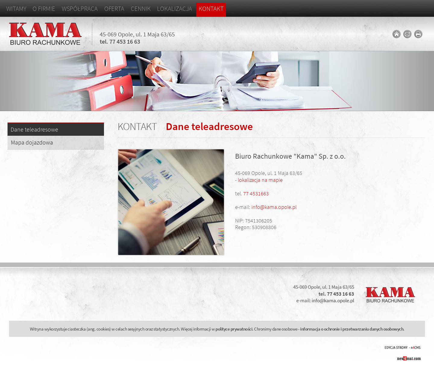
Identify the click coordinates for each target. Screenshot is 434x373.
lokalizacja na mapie (260, 179)
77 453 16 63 (124, 41)
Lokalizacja (174, 9)
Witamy (16, 9)
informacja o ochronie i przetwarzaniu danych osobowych (351, 329)
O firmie (44, 9)
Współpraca (80, 9)
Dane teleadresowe (34, 129)
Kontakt (211, 9)
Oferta (114, 9)
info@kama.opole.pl (274, 207)
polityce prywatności (233, 329)
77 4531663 (256, 193)
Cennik (140, 9)
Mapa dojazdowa (32, 142)
